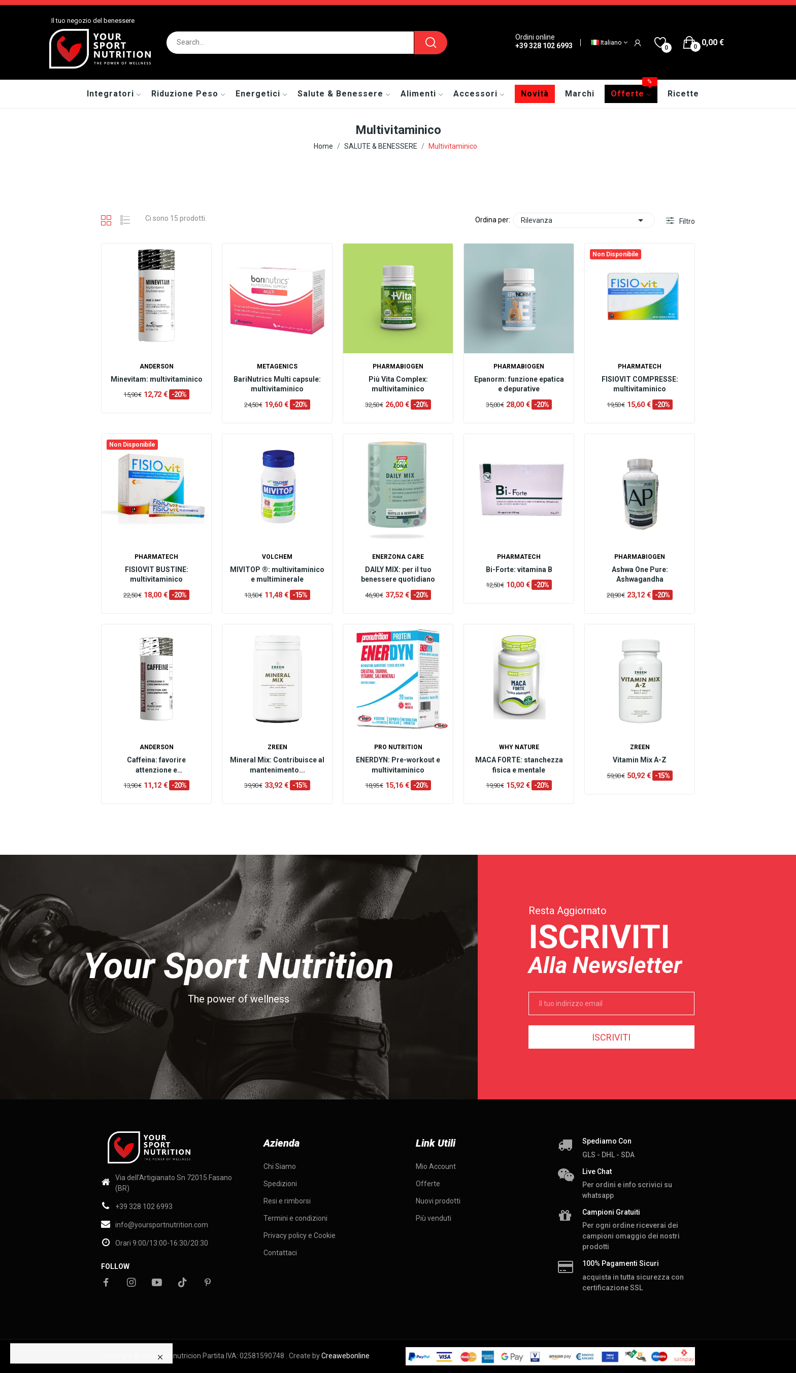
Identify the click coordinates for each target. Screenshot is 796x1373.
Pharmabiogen (398, 366)
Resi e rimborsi (287, 1201)
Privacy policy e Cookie (299, 1235)
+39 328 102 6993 (544, 45)
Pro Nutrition (398, 747)
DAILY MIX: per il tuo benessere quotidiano (398, 574)
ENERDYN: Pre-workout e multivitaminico (398, 765)
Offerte (428, 1184)
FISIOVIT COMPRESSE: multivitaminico (640, 384)
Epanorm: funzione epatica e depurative (519, 384)
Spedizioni (280, 1184)
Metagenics (277, 366)
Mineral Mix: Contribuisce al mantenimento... (277, 765)
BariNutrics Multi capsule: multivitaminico (277, 384)
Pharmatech (639, 366)
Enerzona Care (398, 557)
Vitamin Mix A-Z (640, 760)
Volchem (277, 557)
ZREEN (277, 747)
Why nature (519, 747)
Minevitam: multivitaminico (157, 379)
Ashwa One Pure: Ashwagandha (640, 574)
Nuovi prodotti (438, 1201)
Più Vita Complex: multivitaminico (398, 384)
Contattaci (280, 1253)
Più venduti (433, 1218)
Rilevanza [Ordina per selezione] (584, 220)
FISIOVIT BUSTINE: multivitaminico (156, 574)
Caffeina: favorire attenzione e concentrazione (156, 765)
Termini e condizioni (295, 1218)
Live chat (597, 1171)
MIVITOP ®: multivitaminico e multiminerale (277, 574)
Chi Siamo (279, 1166)
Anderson (157, 366)
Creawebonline (345, 1356)
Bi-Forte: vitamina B (519, 569)
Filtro (686, 221)
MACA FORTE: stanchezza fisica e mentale (519, 765)
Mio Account (436, 1166)
